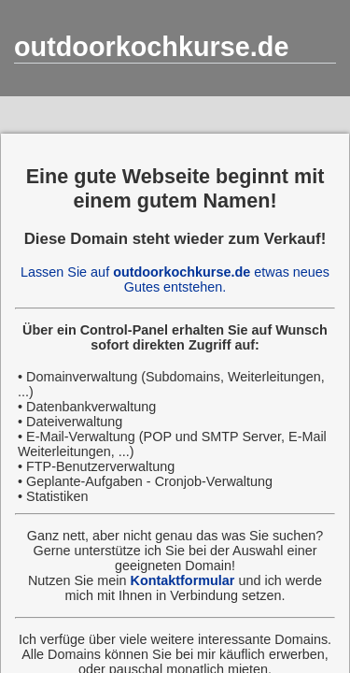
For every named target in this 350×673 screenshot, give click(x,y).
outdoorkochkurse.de (151, 47)
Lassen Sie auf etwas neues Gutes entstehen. (175, 279)
